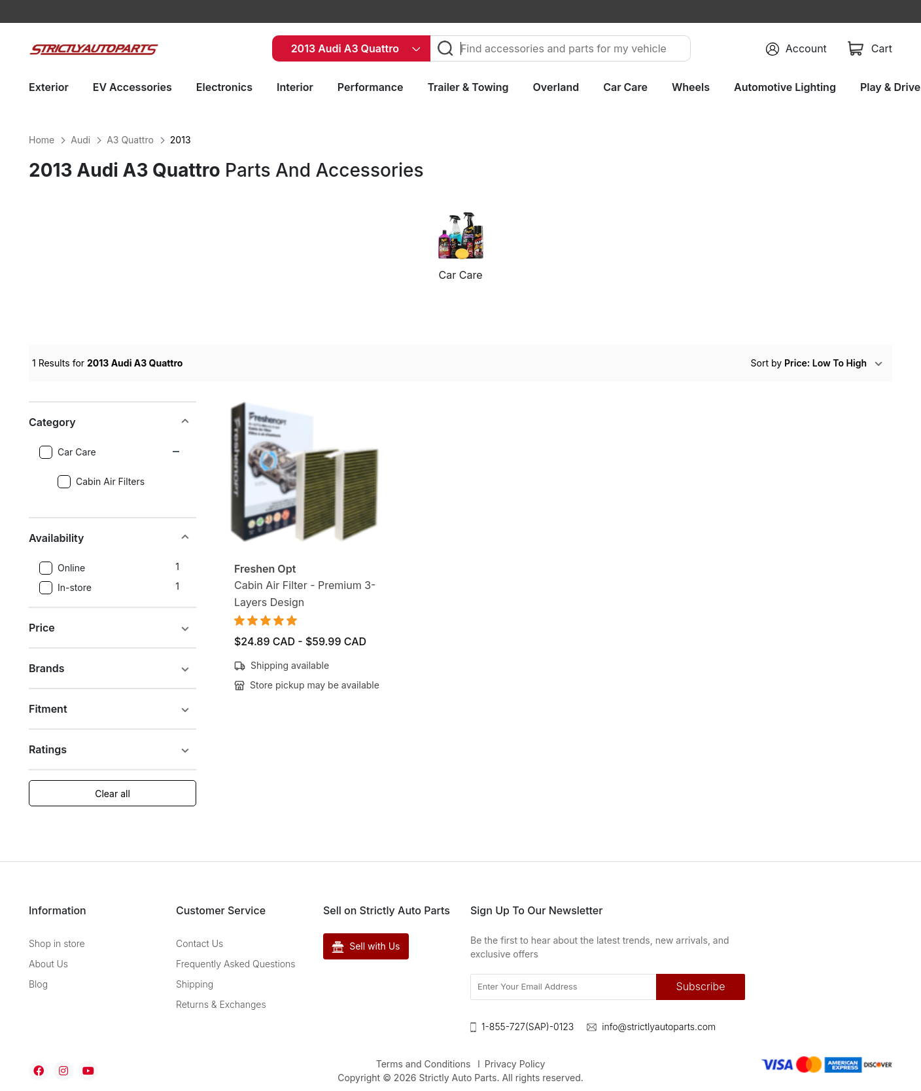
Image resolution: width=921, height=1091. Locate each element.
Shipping (194, 984)
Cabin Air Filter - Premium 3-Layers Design (304, 594)
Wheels (691, 87)
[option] (460, 252)
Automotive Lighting (785, 87)
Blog (38, 984)
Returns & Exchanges (221, 1004)
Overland (556, 87)
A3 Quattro (130, 139)
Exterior (49, 87)
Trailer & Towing (467, 87)
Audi (80, 139)
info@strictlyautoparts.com (659, 1026)
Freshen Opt (265, 568)
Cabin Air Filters (101, 481)
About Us (48, 963)
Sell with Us (366, 946)
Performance (371, 87)
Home (41, 139)
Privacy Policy (515, 1063)
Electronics (224, 87)
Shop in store (57, 943)
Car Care (625, 87)
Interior (295, 87)
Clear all (112, 793)
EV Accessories (132, 87)
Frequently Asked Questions (236, 963)
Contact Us (199, 943)
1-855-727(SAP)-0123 (527, 1026)
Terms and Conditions (423, 1063)
